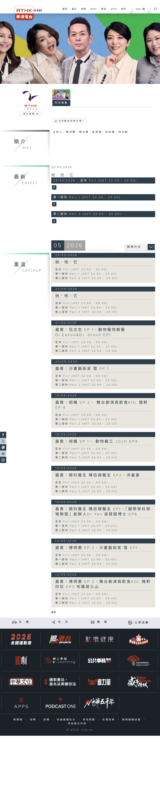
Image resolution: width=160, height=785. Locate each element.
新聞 (82, 10)
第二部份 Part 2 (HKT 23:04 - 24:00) (86, 278)
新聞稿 (18, 719)
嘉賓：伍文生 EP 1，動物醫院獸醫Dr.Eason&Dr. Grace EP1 (90, 332)
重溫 (102, 10)
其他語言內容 (78, 723)
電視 (63, 10)
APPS (112, 10)
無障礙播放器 (132, 719)
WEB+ (92, 10)
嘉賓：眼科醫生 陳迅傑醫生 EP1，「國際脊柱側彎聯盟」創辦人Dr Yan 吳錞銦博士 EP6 (103, 512)
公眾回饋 (142, 622)
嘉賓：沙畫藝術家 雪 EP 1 (82, 369)
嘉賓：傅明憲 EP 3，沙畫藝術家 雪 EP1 (96, 548)
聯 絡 (102, 622)
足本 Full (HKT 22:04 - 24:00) (81, 269)
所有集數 (61, 102)
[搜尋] (155, 8)
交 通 (24, 622)
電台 (73, 10)
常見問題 (90, 719)
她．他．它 (62, 175)
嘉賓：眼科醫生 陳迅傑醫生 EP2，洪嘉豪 (97, 475)
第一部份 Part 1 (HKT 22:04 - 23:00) (86, 273)
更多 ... (55, 612)
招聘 (34, 719)
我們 (122, 10)
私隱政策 (109, 719)
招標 (47, 719)
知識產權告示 (67, 719)
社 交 (63, 622)
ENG (138, 9)
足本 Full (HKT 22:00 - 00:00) (81, 303)
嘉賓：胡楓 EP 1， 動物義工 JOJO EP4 (96, 441)
